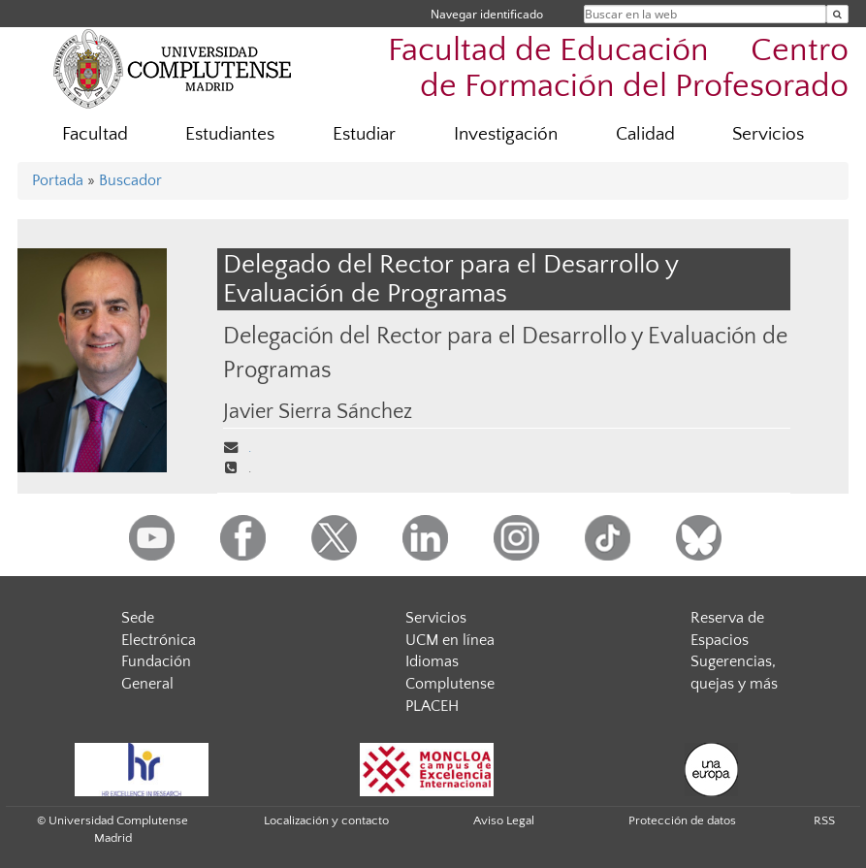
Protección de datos (682, 820)
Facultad (95, 134)
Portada (57, 180)
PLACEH (432, 706)
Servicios (768, 134)
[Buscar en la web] (837, 14)
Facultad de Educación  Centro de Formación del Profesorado (618, 69)
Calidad (645, 134)
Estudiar (364, 134)
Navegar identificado (487, 14)
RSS (824, 820)
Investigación (506, 134)
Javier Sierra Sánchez (317, 412)
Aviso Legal (503, 820)
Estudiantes (229, 134)
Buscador (130, 180)
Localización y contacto (326, 820)
